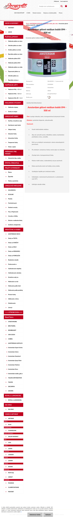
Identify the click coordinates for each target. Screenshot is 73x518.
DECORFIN (11, 386)
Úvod (27, 23)
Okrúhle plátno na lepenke (13, 76)
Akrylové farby (12, 134)
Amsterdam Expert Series (15, 347)
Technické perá (12, 203)
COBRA (10, 339)
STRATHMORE (12, 321)
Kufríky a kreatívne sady (15, 121)
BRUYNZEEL (11, 326)
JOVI (9, 442)
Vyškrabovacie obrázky (14, 273)
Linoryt (10, 307)
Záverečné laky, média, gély (14, 158)
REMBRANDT (12, 330)
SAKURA (10, 391)
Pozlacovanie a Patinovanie (12, 264)
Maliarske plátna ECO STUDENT (14, 59)
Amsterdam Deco (13, 369)
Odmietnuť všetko (35, 514)
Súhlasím (48, 514)
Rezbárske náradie (13, 260)
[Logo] (15, 6)
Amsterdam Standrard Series (14, 356)
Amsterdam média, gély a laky (15, 374)
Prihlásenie (56, 1)
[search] (61, 6)
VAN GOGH (11, 334)
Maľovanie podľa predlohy (15, 290)
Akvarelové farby (13, 138)
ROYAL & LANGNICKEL (15, 400)
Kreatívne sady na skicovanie (13, 277)
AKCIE (10, 32)
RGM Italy (11, 472)
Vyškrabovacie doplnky (14, 268)
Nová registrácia (64, 1)
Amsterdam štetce (13, 352)
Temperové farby (13, 142)
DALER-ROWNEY (13, 436)
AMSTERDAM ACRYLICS (15, 343)
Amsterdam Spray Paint (14, 360)
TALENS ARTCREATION (15, 378)
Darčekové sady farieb (14, 125)
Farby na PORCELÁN (14, 255)
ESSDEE (10, 466)
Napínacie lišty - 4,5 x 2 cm (14, 90)
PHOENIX (11, 483)
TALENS (10, 382)
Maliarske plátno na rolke (15, 67)
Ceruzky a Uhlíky (13, 216)
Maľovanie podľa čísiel (14, 286)
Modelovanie (12, 303)
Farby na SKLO (12, 247)
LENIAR (10, 460)
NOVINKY (11, 27)
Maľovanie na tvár (13, 281)
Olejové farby (12, 129)
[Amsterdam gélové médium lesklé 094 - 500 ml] (47, 41)
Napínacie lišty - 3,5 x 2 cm (14, 94)
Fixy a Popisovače (13, 211)
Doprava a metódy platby (49, 13)
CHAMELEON (12, 430)
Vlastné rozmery (37, 13)
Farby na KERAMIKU (14, 251)
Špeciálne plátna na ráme (15, 54)
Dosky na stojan (12, 111)
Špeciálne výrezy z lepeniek (13, 80)
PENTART (11, 491)
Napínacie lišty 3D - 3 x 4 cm (15, 98)
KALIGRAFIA (12, 190)
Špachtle (10, 176)
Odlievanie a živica (13, 299)
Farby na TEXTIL (12, 238)
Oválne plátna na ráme (14, 50)
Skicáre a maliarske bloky (15, 220)
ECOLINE (11, 194)
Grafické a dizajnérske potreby (14, 225)
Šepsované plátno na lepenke (14, 72)
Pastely (10, 198)
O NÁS (28, 13)
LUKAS (10, 448)
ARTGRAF (11, 418)
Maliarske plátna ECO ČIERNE (14, 63)
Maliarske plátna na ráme (15, 41)
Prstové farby (12, 294)
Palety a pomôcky (13, 181)
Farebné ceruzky (12, 207)
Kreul (9, 424)
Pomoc (60, 13)
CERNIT (10, 477)
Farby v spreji (12, 147)
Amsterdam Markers (14, 365)
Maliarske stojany (13, 107)
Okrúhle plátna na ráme (14, 45)
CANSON (11, 454)
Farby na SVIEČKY (13, 242)
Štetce (10, 172)
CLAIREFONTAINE (13, 487)
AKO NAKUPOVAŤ (19, 13)
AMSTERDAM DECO (14, 234)
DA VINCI (11, 409)
